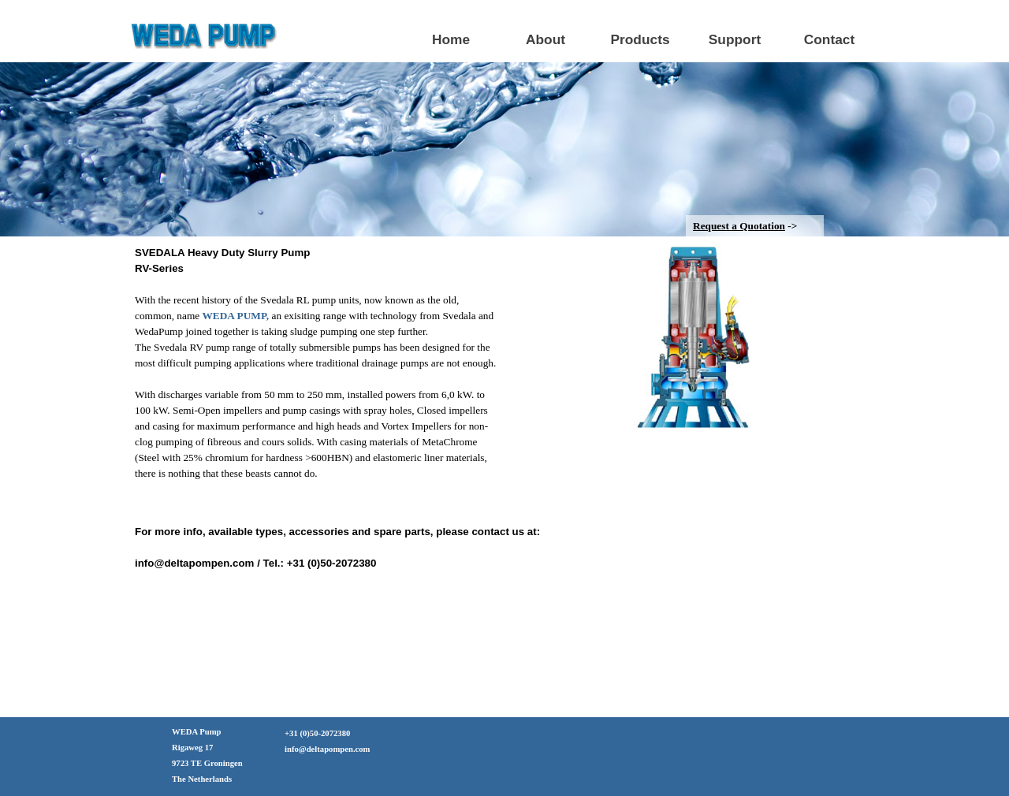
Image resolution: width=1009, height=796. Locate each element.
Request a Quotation (739, 226)
